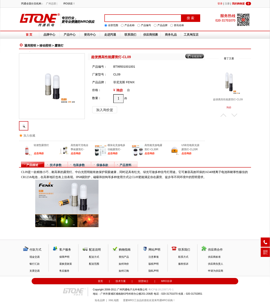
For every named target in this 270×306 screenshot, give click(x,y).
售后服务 (64, 270)
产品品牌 (162, 25)
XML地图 (113, 300)
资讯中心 (90, 34)
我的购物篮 (241, 3)
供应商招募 (150, 34)
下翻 (234, 115)
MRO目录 (166, 281)
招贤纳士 (143, 281)
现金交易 (35, 256)
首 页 (29, 34)
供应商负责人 (215, 263)
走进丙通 (110, 34)
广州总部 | (51, 3)
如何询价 (124, 263)
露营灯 (59, 45)
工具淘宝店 (191, 34)
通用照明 (30, 45)
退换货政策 (65, 263)
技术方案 (121, 281)
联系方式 (183, 256)
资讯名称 (179, 25)
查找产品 (124, 256)
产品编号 (146, 25)
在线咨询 (197, 56)
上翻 (223, 115)
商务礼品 (171, 34)
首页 (100, 281)
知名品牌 (100, 300)
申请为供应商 (215, 270)
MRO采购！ (168, 300)
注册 (227, 3)
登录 (220, 3)
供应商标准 (214, 256)
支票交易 (35, 270)
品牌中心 (49, 34)
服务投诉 (183, 263)
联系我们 (130, 34)
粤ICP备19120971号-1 (161, 289)
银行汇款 (35, 263)
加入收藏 (29, 135)
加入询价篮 (104, 110)
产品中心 (70, 34)
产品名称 (129, 25)
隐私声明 (153, 270)
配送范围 (94, 263)
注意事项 (153, 256)
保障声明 (64, 256)
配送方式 (94, 256)
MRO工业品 (135, 300)
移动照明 (45, 45)
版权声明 (153, 263)
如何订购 (124, 270)
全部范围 (113, 25)
